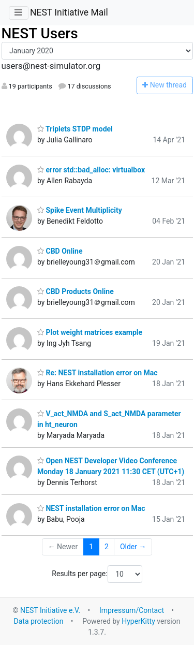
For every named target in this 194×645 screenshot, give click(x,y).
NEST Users (40, 33)
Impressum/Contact (131, 610)
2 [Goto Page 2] (107, 547)
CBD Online (59, 251)
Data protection (39, 621)
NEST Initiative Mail (69, 12)
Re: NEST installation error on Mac (97, 373)
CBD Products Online (75, 291)
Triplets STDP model (75, 129)
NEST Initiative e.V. (50, 610)
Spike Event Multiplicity (79, 210)
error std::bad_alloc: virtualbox (91, 170)
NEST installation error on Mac (91, 508)
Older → (133, 547)
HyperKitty (138, 621)
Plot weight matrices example (89, 332)
